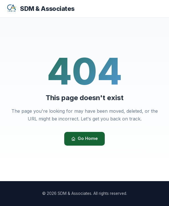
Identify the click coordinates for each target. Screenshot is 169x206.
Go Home (84, 138)
